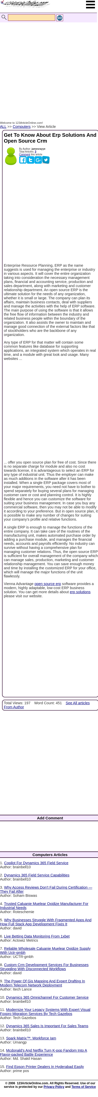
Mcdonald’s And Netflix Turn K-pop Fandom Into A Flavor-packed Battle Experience (43, 1052)
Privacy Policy (54, 1087)
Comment (24, 154)
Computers (22, 127)
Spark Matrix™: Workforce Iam (31, 1038)
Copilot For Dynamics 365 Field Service (36, 863)
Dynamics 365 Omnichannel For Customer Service (47, 997)
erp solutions (80, 592)
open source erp (48, 584)
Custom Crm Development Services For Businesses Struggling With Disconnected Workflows (44, 967)
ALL (3, 127)
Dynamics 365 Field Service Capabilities (36, 875)
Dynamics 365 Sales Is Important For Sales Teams (47, 1026)
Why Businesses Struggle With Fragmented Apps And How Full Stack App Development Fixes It (45, 922)
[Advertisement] (47, 66)
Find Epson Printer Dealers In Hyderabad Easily (45, 1067)
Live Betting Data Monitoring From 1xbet (37, 936)
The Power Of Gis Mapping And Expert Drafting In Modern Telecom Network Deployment (42, 983)
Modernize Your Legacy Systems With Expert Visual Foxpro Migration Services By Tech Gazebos (45, 1012)
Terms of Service (84, 1087)
